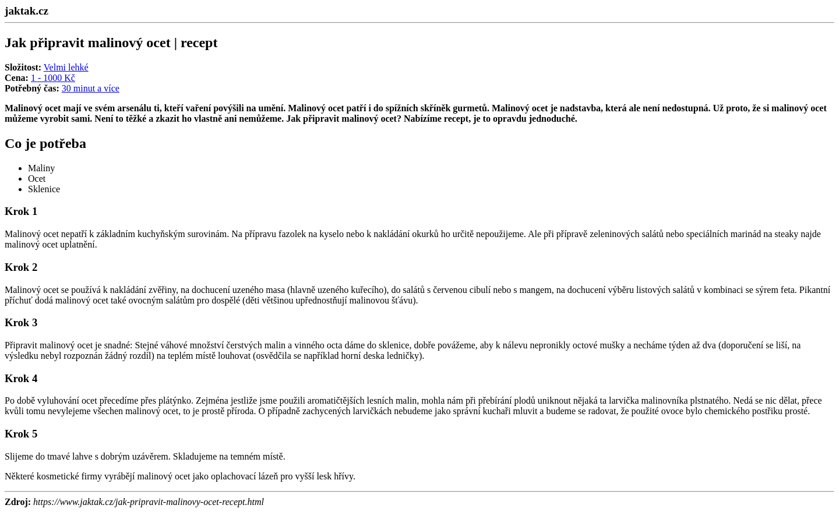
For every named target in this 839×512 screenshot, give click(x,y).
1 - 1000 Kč (53, 78)
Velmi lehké (66, 67)
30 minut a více (90, 88)
